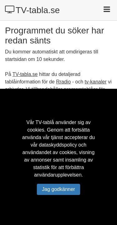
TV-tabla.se (32, 10)
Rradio (63, 81)
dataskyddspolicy (58, 145)
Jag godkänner (58, 189)
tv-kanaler (95, 81)
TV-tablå (45, 122)
